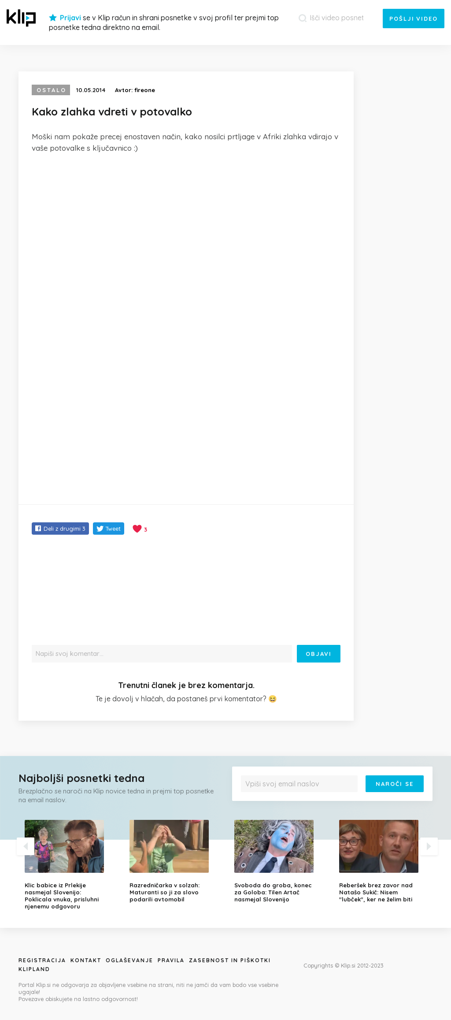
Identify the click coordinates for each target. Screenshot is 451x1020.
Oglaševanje (129, 960)
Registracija (42, 960)
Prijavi (70, 17)
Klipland (34, 969)
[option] (70, 865)
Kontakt (85, 960)
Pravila (171, 960)
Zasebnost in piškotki (230, 960)
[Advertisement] (186, 226)
